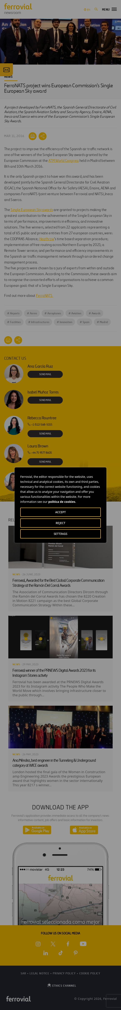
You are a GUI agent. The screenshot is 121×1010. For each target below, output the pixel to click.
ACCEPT (60, 512)
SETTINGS (60, 534)
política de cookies (61, 502)
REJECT (60, 523)
